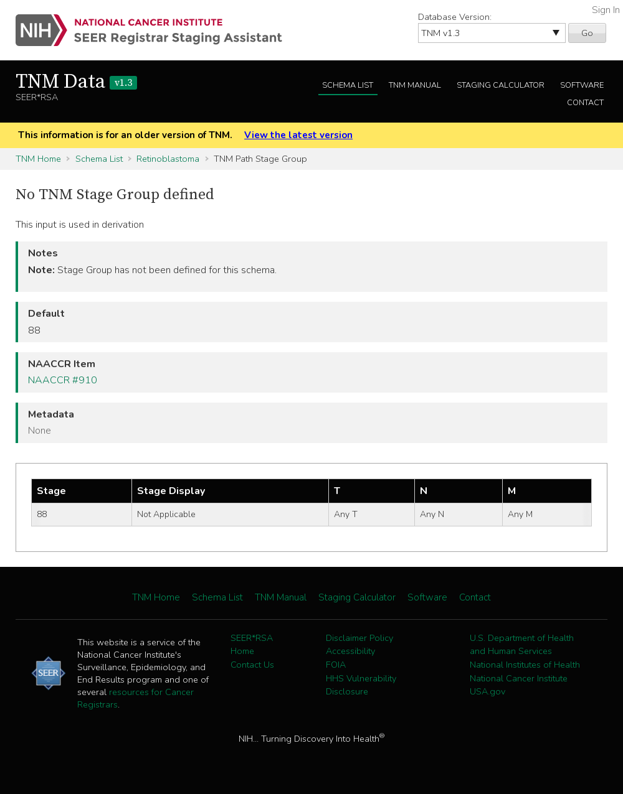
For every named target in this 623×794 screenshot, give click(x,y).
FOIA (336, 664)
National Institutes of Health (525, 664)
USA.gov (487, 691)
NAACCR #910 (62, 380)
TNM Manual (415, 85)
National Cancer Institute (519, 678)
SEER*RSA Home (252, 645)
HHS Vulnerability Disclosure (361, 685)
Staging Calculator (501, 85)
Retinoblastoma (167, 158)
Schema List (347, 85)
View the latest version (298, 135)
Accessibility (350, 651)
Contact (585, 102)
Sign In (606, 10)
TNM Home (38, 158)
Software (582, 85)
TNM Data (76, 82)
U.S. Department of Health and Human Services (522, 645)
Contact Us (252, 664)
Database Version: (455, 17)
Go (587, 33)
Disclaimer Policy (359, 638)
